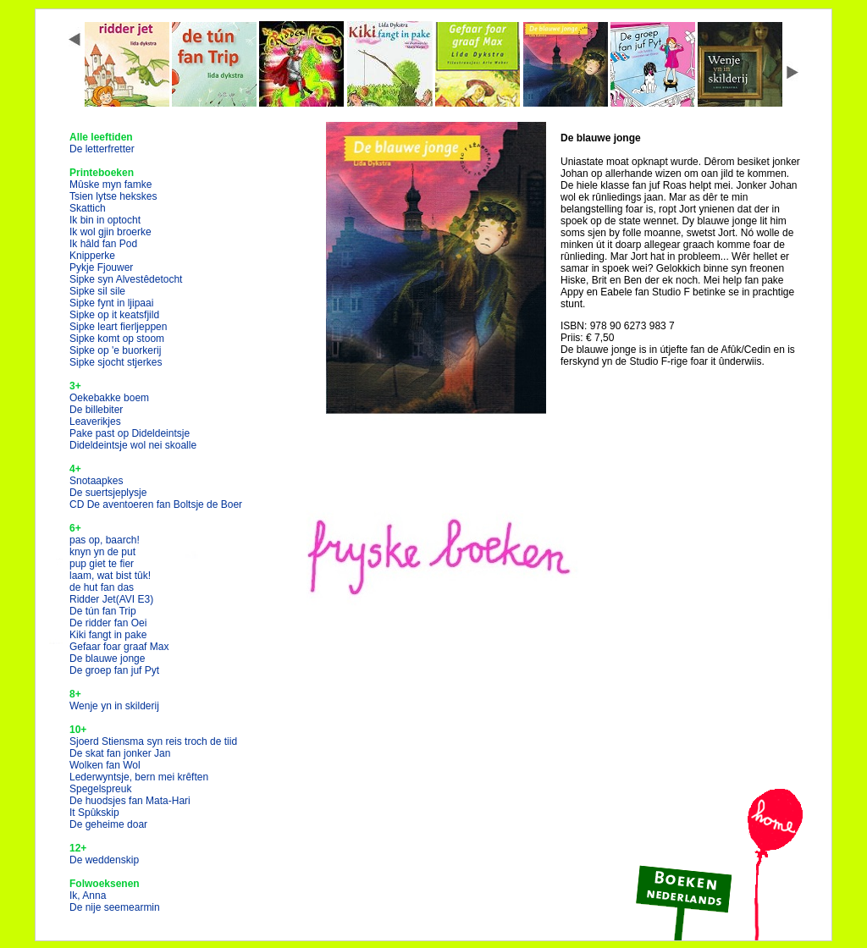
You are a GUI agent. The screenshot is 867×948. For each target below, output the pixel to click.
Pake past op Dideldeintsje (129, 433)
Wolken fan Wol (105, 765)
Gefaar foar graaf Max (118, 647)
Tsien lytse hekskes (113, 196)
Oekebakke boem (109, 398)
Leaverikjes (95, 421)
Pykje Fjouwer (101, 267)
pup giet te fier (101, 564)
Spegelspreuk (100, 789)
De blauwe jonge (107, 658)
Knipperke (92, 256)
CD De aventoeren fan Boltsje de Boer (155, 504)
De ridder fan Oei (107, 623)
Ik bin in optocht (105, 220)
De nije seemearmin (114, 907)
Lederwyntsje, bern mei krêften (138, 777)
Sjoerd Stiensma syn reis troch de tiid (153, 741)
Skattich (87, 208)
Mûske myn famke (110, 184)
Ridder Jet (111, 599)
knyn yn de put (102, 552)
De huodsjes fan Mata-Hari (130, 801)
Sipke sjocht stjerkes (115, 362)
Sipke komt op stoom (116, 338)
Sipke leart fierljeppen (118, 327)
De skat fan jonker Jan (119, 753)
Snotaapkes (96, 481)
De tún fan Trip (102, 611)
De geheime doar (108, 824)
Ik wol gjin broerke (110, 232)
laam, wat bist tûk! (110, 575)
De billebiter (96, 410)
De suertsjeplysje (107, 493)
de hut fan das (101, 587)
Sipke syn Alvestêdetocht (125, 279)
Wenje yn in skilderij (114, 706)
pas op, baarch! (104, 540)
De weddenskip (104, 860)
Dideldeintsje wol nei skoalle (132, 445)
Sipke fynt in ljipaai (111, 303)
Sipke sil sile (97, 291)
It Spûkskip (94, 812)
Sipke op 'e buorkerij (115, 350)
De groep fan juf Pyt (114, 670)
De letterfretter (102, 149)
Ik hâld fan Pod (103, 244)
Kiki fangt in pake (107, 635)
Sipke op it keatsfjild (114, 315)
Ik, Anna (87, 895)
